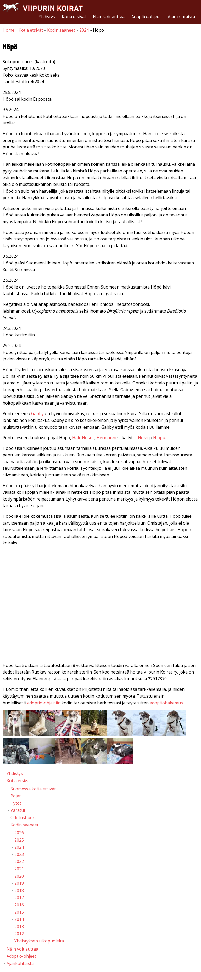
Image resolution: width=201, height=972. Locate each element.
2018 (19, 890)
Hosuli (88, 437)
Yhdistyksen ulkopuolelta (39, 941)
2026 (19, 833)
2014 (19, 919)
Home (8, 30)
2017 (19, 897)
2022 (19, 861)
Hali (76, 437)
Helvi (143, 437)
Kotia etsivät (74, 17)
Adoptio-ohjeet (146, 17)
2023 (19, 854)
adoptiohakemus (166, 703)
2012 (19, 933)
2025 (19, 840)
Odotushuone (24, 817)
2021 (19, 869)
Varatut (17, 810)
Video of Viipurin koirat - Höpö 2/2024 (100, 605)
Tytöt (15, 803)
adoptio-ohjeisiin (43, 703)
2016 (19, 905)
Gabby (38, 413)
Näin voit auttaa (109, 17)
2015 (19, 912)
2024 (84, 30)
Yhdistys (47, 17)
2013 (19, 926)
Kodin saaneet (61, 30)
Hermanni (107, 437)
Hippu (159, 437)
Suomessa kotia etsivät (33, 789)
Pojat (15, 796)
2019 (19, 883)
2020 (19, 876)
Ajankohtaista (181, 17)
